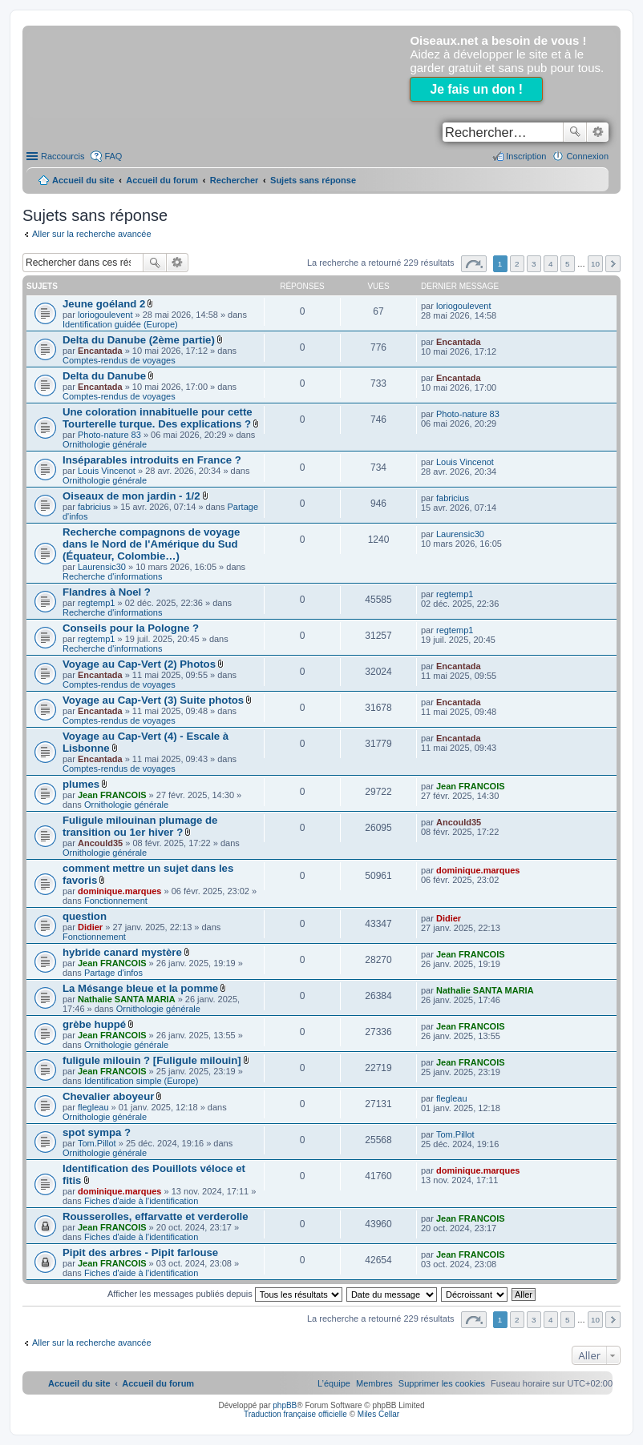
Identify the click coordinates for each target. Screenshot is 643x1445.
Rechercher (575, 132)
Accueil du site (83, 180)
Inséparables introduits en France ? (152, 460)
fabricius (94, 507)
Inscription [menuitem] (526, 156)
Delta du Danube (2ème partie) (139, 340)
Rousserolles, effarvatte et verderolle (156, 1216)
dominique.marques (120, 891)
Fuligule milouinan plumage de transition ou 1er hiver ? (140, 826)
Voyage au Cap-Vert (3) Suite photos (153, 700)
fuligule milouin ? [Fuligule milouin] (152, 1060)
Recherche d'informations (112, 576)
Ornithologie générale (105, 444)
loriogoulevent (105, 314)
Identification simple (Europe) (141, 1081)
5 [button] (567, 263)
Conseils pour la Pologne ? (131, 628)
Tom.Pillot (97, 1143)
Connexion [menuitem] (587, 156)
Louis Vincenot (106, 471)
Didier (90, 927)
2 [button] (517, 263)
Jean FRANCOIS (112, 795)
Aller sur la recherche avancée (92, 234)
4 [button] (550, 263)
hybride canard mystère (122, 952)
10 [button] (595, 263)
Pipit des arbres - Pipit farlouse (140, 1252)
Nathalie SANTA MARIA (127, 999)
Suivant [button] (613, 263)
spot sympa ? (97, 1132)
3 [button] (534, 263)
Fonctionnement (116, 900)
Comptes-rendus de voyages (119, 360)
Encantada (100, 350)
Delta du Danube (104, 376)
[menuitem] (441, 1383)
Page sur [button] (474, 263)
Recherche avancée (598, 132)
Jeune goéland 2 (104, 304)
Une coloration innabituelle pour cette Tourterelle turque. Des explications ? (158, 418)
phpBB (285, 1405)
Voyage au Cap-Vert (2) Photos (139, 664)
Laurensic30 (102, 567)
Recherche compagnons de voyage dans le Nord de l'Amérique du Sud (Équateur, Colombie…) (151, 544)
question (85, 916)
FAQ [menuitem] (113, 156)
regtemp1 (96, 603)
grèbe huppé (94, 1024)
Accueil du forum (162, 180)
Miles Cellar (378, 1414)
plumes (81, 784)
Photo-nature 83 (109, 435)
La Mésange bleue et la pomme (140, 988)
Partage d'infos (113, 972)
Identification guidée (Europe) (120, 324)
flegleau (93, 1107)
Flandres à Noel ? (107, 592)
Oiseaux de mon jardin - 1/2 (131, 496)
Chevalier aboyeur (108, 1096)
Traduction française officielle (295, 1414)
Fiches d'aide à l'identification (141, 1201)
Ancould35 (100, 843)
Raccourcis (62, 156)
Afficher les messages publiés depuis (224, 1293)
